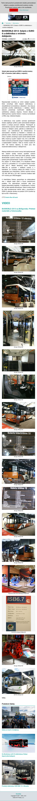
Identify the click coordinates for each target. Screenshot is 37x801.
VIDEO (6, 203)
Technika (8, 23)
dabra (24, 39)
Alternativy (16, 23)
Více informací (24, 10)
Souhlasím (13, 10)
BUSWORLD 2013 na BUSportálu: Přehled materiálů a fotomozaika (18, 210)
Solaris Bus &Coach (11, 197)
